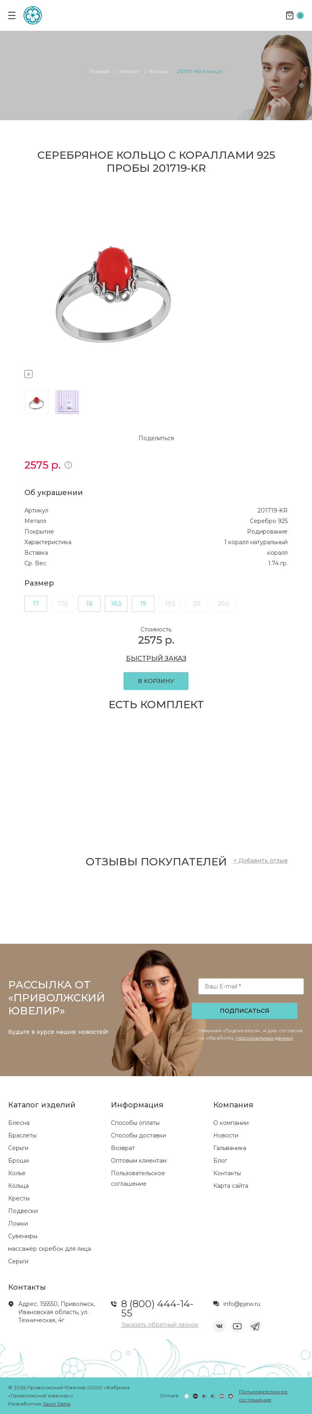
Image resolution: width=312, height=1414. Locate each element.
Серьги (18, 1148)
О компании (231, 1122)
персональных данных (264, 1038)
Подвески (23, 1211)
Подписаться (244, 1010)
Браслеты (22, 1135)
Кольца (18, 1185)
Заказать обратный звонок (160, 1324)
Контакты (227, 1173)
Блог (220, 1160)
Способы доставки (138, 1135)
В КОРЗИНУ (156, 681)
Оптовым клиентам (139, 1160)
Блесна (19, 1122)
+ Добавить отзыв (260, 860)
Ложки (18, 1223)
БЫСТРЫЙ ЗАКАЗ (156, 658)
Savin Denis (56, 1404)
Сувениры (22, 1236)
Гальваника (229, 1148)
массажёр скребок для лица (49, 1248)
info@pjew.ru (241, 1304)
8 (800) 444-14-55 (157, 1308)
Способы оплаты (135, 1122)
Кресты (19, 1198)
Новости (225, 1135)
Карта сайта (230, 1185)
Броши (18, 1160)
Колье (17, 1173)
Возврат (123, 1148)
